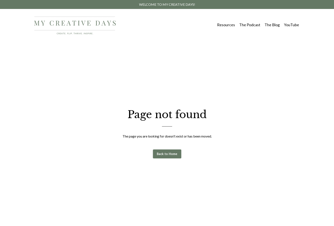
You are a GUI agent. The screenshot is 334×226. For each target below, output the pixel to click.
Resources (226, 24)
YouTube (291, 24)
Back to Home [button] (167, 154)
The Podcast (249, 24)
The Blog (272, 24)
